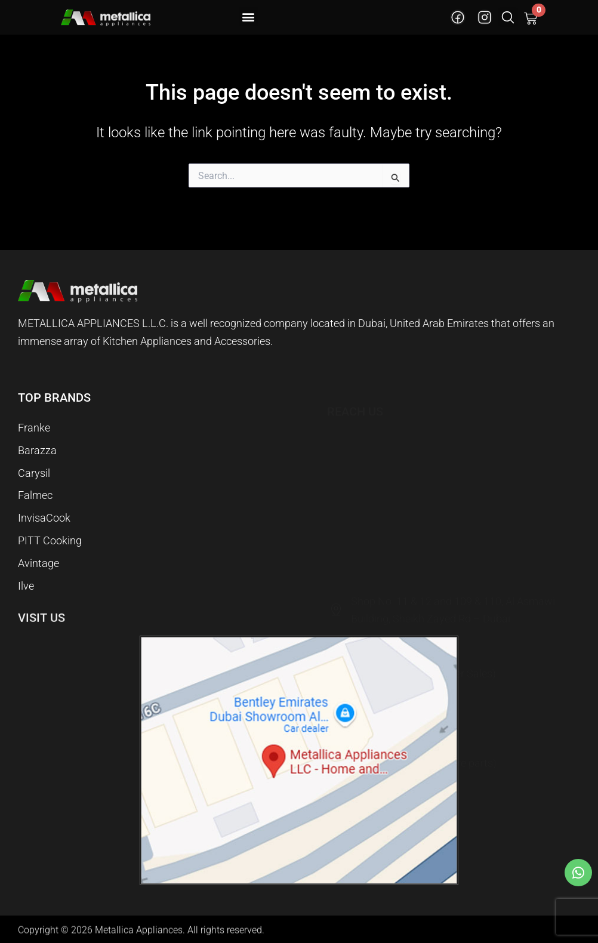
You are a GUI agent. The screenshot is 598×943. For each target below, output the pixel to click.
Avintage (38, 559)
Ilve (26, 584)
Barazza (37, 434)
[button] (248, 16)
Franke (34, 409)
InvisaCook (44, 509)
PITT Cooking (50, 534)
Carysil (34, 459)
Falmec (35, 484)
